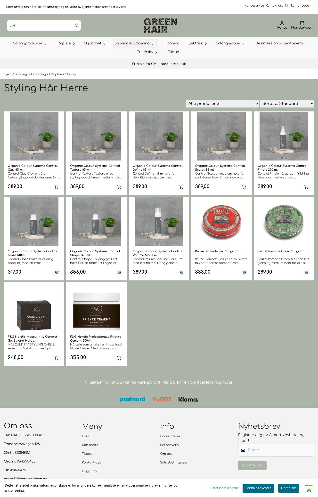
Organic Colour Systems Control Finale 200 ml (283, 167)
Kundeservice (254, 5)
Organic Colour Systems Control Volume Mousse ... (158, 253)
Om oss (166, 453)
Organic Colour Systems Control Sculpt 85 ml (220, 167)
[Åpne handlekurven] (301, 25)
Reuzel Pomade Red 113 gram (216, 251)
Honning (171, 43)
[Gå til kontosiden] (282, 25)
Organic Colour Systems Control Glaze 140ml (33, 253)
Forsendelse (170, 436)
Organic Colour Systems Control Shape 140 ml (95, 253)
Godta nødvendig (258, 488)
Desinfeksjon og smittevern (279, 43)
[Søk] (44, 25)
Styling (70, 74)
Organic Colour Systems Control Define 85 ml (158, 167)
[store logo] (160, 25)
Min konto (292, 5)
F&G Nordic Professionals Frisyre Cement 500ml (95, 338)
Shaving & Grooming (31, 74)
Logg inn (308, 5)
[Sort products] (287, 104)
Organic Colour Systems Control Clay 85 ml (33, 167)
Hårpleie (56, 74)
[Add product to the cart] (56, 187)
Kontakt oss (274, 5)
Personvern (169, 445)
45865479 (18, 470)
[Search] (77, 25)
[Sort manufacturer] (222, 104)
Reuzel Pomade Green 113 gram (281, 251)
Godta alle (288, 488)
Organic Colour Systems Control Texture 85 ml (95, 167)
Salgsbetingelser (174, 462)
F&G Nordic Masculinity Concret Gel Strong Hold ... (32, 338)
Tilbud (173, 52)
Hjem (8, 74)
